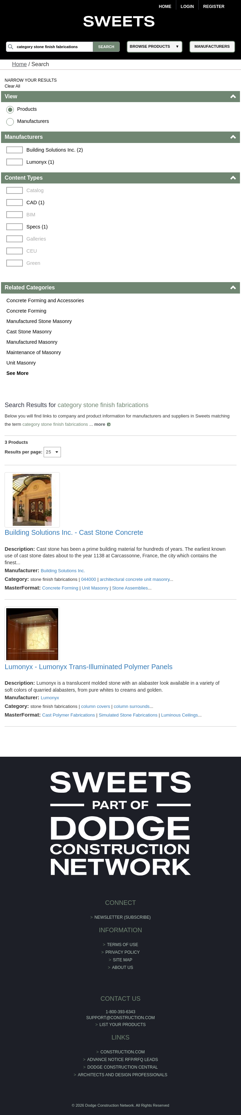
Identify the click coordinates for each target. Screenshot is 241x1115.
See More (17, 373)
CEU (31, 251)
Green (33, 263)
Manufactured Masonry (31, 342)
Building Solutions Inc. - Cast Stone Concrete (74, 532)
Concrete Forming (26, 311)
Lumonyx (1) (40, 162)
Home (165, 6)
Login (187, 6)
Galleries (36, 239)
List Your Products (122, 1024)
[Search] (62, 47)
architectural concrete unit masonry (134, 579)
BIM (30, 214)
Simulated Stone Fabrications (128, 715)
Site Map (122, 959)
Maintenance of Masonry (33, 352)
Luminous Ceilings (179, 715)
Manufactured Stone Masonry (39, 321)
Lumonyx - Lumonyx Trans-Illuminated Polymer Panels (88, 667)
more (99, 424)
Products (27, 109)
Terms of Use (122, 944)
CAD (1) (35, 202)
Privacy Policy (123, 952)
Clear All (12, 86)
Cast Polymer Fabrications (68, 715)
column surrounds (132, 706)
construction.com (122, 1052)
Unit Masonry (21, 363)
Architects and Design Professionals (123, 1074)
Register (213, 6)
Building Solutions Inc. (63, 570)
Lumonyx (50, 697)
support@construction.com (120, 1017)
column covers (95, 706)
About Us (122, 967)
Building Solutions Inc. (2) (54, 150)
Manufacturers (33, 121)
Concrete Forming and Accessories (45, 300)
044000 (88, 579)
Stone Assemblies (130, 588)
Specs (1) (37, 227)
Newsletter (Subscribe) (123, 917)
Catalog (35, 190)
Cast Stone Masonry (28, 331)
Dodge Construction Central (122, 1067)
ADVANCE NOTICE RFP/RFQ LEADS (122, 1059)
